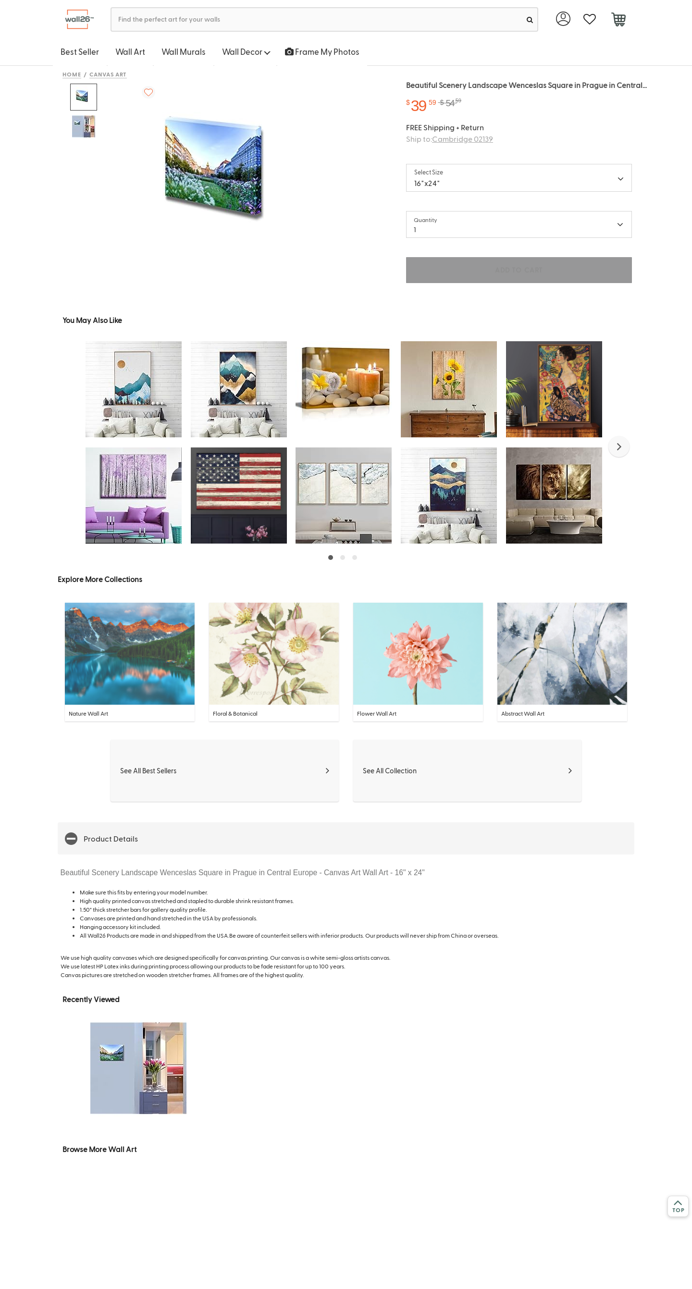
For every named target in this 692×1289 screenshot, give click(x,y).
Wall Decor (246, 51)
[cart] (618, 21)
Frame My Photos (322, 51)
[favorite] (589, 19)
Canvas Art (108, 74)
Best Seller (80, 51)
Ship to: (449, 138)
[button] (619, 446)
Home (71, 74)
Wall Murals (183, 51)
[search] (530, 19)
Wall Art (130, 51)
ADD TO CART (519, 270)
